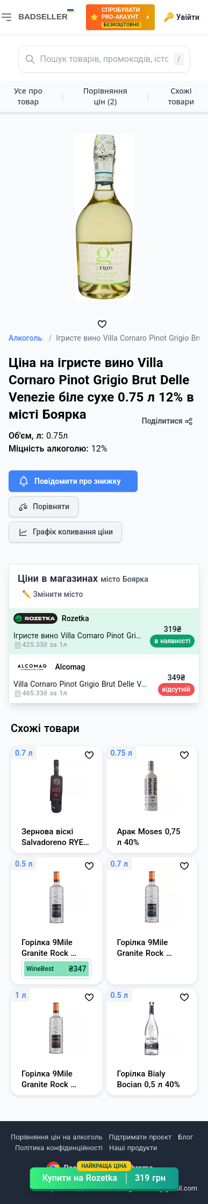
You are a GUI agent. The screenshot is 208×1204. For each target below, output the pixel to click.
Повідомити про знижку (68, 481)
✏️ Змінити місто (52, 594)
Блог (185, 1137)
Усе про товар (28, 96)
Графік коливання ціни (65, 532)
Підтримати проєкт (140, 1137)
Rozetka (75, 618)
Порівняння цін (105, 96)
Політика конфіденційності (59, 1148)
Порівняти (43, 507)
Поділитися (167, 421)
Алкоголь (30, 338)
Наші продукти (133, 1148)
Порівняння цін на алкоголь (56, 1137)
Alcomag (70, 667)
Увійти (181, 17)
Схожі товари (181, 96)
